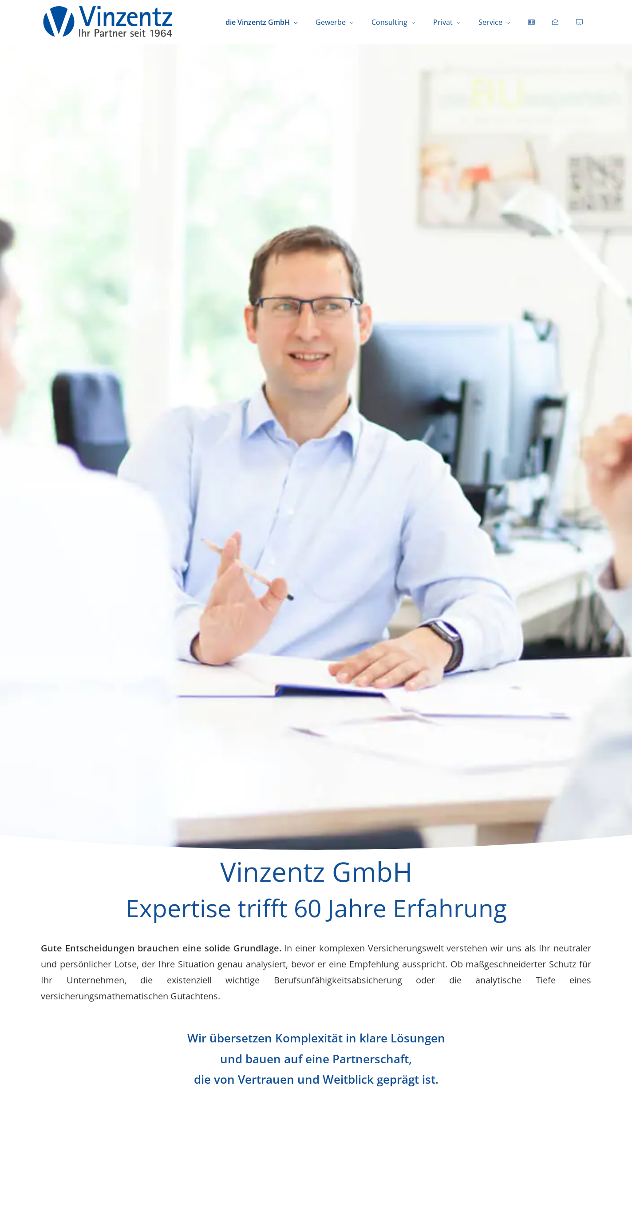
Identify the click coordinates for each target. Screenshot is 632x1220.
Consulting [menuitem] (389, 23)
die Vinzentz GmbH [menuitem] (257, 23)
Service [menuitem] (490, 23)
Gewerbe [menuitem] (331, 23)
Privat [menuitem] (443, 23)
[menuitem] (531, 22)
